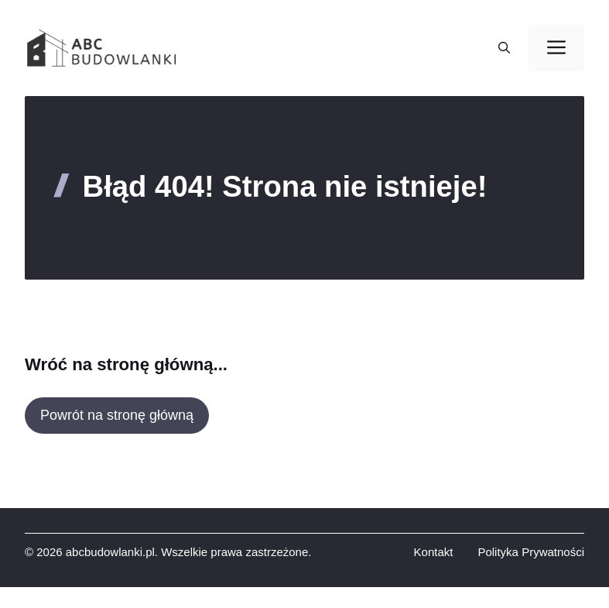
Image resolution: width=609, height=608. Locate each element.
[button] (504, 48)
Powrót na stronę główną (116, 415)
